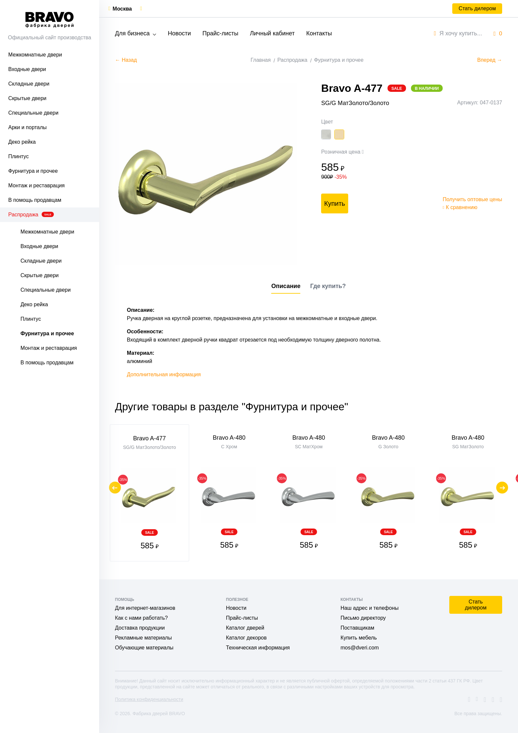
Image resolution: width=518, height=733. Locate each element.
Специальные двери (33, 113)
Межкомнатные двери (35, 54)
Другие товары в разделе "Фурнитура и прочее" (231, 407)
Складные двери (28, 84)
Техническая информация (258, 647)
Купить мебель (359, 638)
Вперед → (489, 60)
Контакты (319, 33)
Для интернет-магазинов (145, 608)
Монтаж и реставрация (36, 185)
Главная (261, 60)
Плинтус (18, 156)
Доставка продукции (140, 628)
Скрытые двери (27, 98)
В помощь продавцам (34, 200)
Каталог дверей (245, 628)
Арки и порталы (27, 127)
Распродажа (31, 214)
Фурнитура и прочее (33, 171)
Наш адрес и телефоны (370, 608)
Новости (179, 33)
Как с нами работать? (141, 618)
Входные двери (27, 69)
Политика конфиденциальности (149, 699)
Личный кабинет (272, 33)
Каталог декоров (246, 638)
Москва (122, 9)
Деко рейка (22, 142)
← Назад (126, 60)
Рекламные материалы (143, 638)
